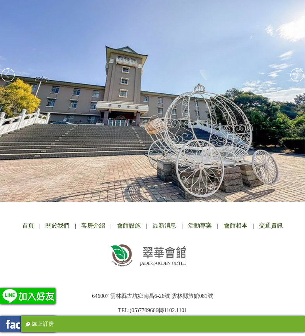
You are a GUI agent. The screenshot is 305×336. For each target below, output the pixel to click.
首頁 (28, 225)
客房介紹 (93, 225)
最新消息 (164, 225)
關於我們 (57, 225)
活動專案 (200, 225)
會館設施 (129, 225)
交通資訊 (271, 225)
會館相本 (236, 225)
